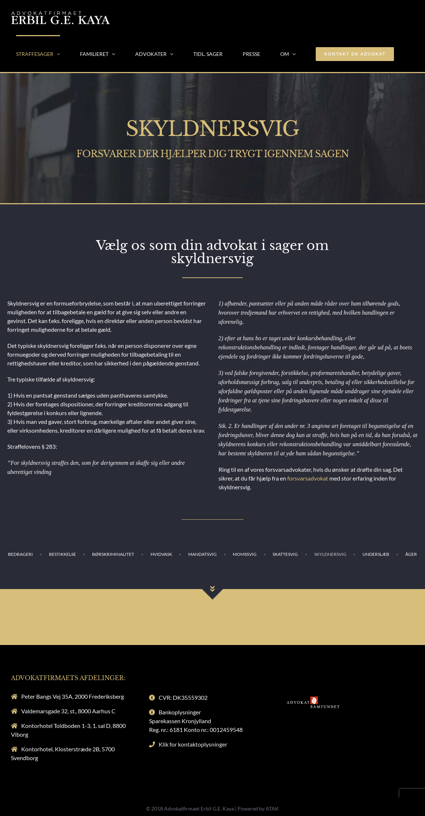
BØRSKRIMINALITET (113, 554)
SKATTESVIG (285, 554)
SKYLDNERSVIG (330, 554)
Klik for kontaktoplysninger (193, 744)
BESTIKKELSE (62, 554)
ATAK (272, 808)
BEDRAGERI (20, 554)
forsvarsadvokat (307, 478)
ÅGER (411, 554)
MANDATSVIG (202, 554)
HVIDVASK (161, 554)
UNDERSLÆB (376, 554)
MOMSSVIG (245, 554)
